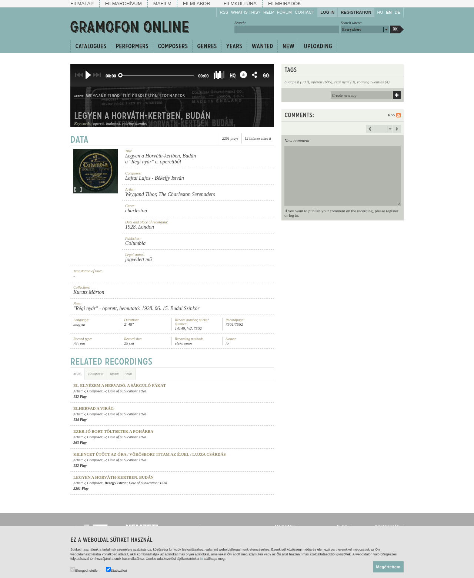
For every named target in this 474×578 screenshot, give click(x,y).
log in (293, 215)
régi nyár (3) (344, 82)
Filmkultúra (240, 3)
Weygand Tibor (140, 194)
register (392, 211)
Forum (284, 12)
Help (268, 12)
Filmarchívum (123, 3)
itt (201, 559)
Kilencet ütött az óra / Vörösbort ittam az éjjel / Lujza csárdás (149, 454)
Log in (327, 12)
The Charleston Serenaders (186, 194)
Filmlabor (196, 3)
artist (77, 371)
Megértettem (388, 567)
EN (388, 12)
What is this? (245, 12)
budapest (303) (296, 82)
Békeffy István (169, 178)
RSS (224, 12)
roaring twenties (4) (373, 82)
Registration (356, 12)
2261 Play (81, 488)
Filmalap (82, 3)
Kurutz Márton (88, 292)
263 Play (80, 443)
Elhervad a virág (93, 408)
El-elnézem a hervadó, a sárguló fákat (119, 385)
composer (96, 371)
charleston (136, 210)
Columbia (135, 243)
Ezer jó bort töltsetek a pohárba (113, 431)
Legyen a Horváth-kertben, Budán (160, 156)
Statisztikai (116, 569)
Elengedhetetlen (85, 569)
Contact (304, 12)
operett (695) (321, 82)
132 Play (80, 397)
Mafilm (162, 3)
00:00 (111, 76)
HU (380, 12)
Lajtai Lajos (137, 178)
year (128, 371)
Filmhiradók (284, 3)
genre (114, 371)
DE (397, 12)
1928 (130, 227)
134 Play (80, 420)
